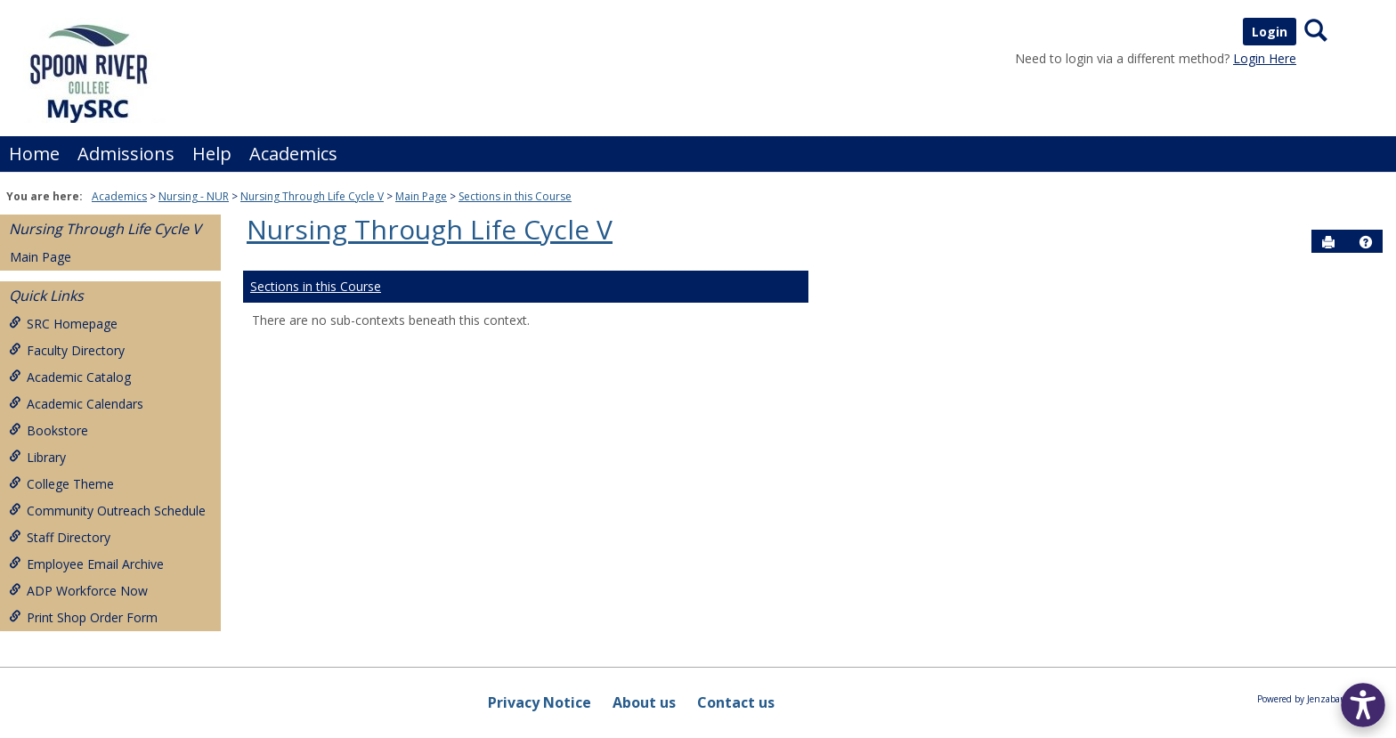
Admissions (125, 154)
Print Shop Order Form (83, 617)
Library (37, 457)
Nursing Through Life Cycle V (312, 196)
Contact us (736, 702)
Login (1269, 31)
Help (211, 154)
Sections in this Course (515, 196)
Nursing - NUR (193, 196)
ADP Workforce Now (78, 590)
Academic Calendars (76, 403)
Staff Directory (59, 537)
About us (644, 702)
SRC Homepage (63, 323)
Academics (293, 154)
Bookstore (48, 430)
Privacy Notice (539, 702)
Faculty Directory (67, 350)
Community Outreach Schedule (107, 510)
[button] (1366, 242)
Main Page (421, 196)
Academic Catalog (70, 377)
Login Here (1264, 58)
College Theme (61, 483)
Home (34, 154)
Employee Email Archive (86, 564)
